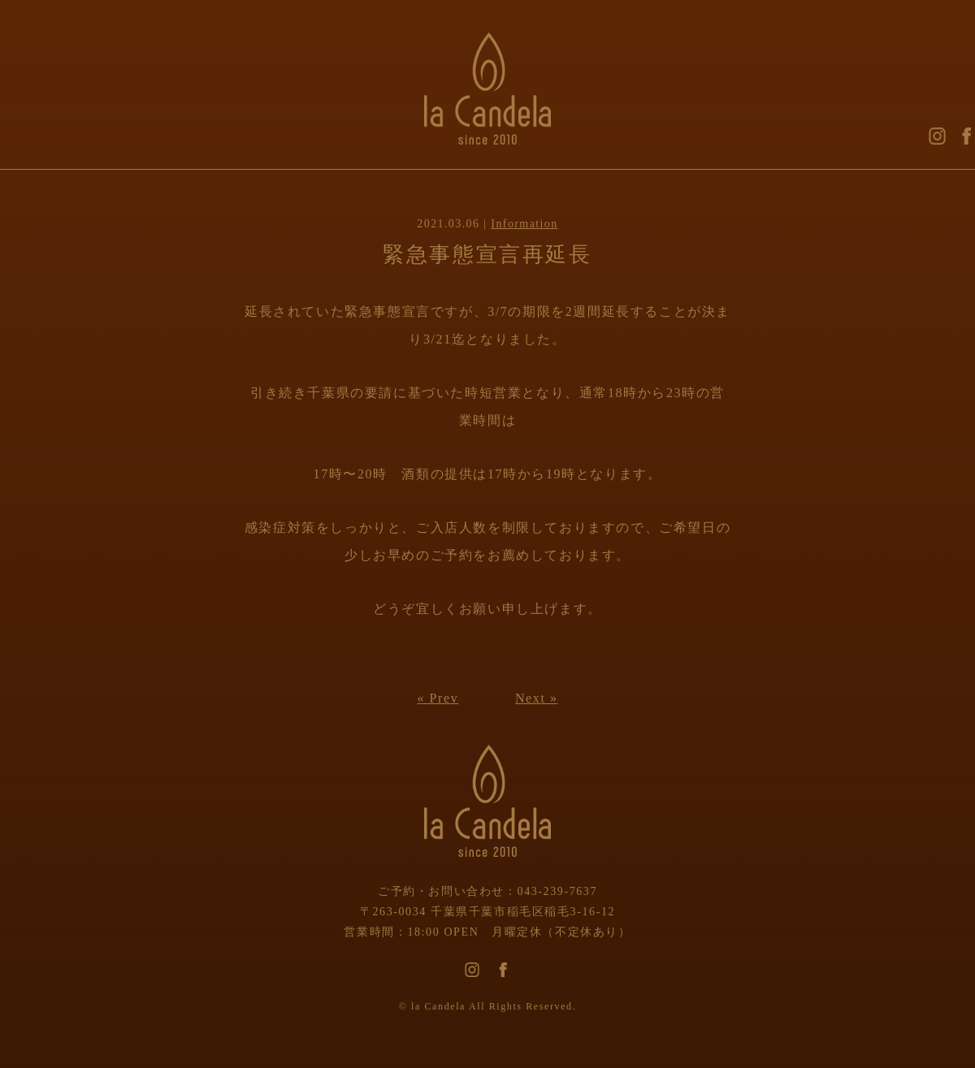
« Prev (437, 698)
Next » (536, 698)
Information (524, 224)
